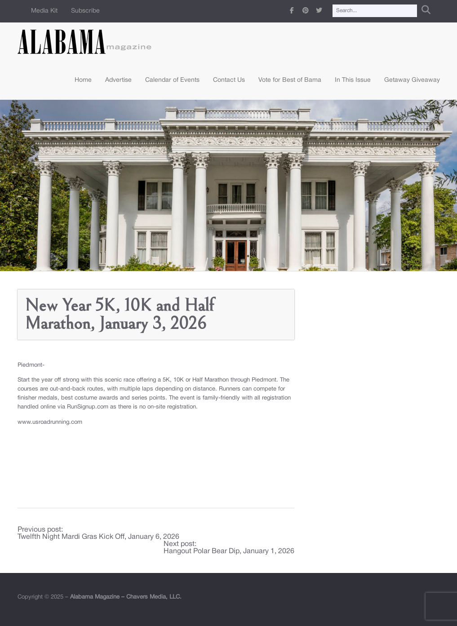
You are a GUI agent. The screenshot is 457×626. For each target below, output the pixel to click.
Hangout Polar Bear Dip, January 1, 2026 (229, 551)
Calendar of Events (172, 80)
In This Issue (353, 80)
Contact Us (229, 80)
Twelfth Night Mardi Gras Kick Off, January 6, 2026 (98, 537)
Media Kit (44, 11)
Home (83, 80)
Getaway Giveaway (412, 80)
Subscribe (85, 11)
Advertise (118, 80)
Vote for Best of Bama (289, 80)
